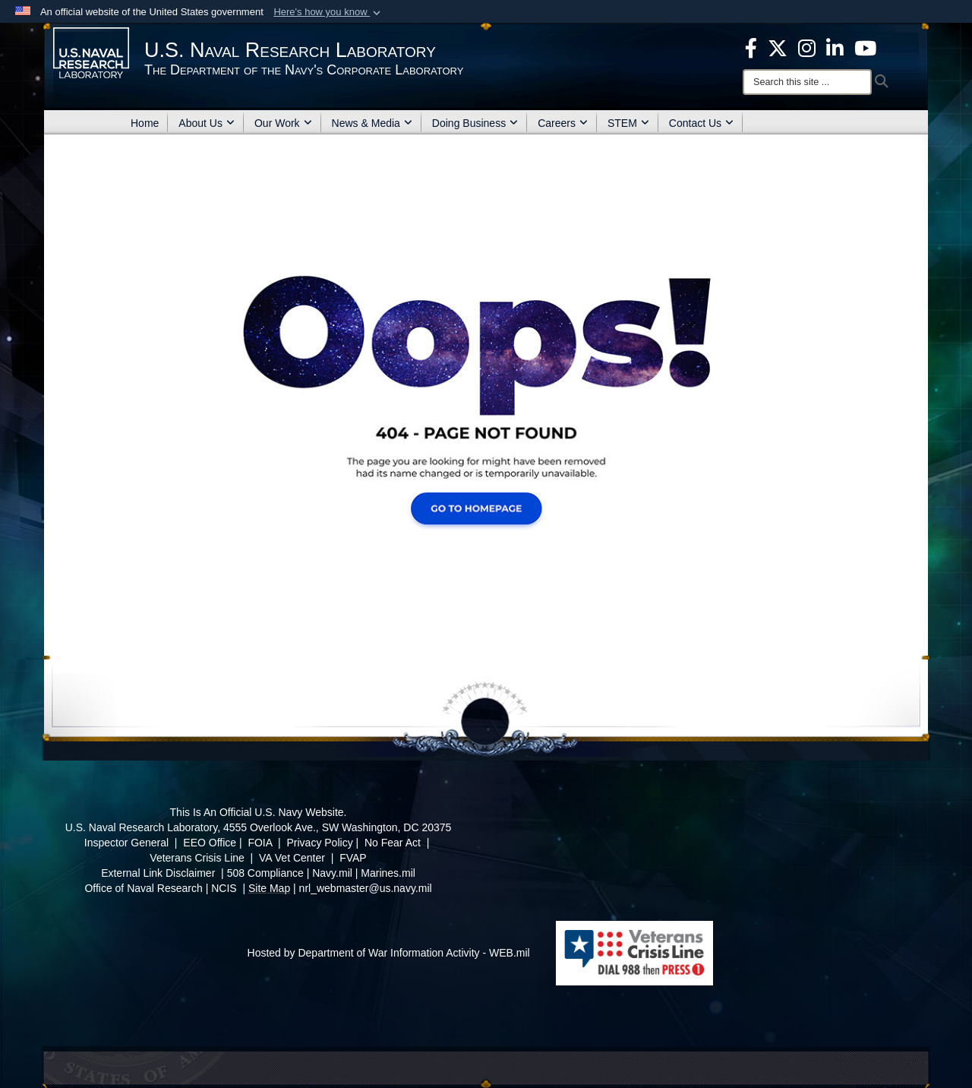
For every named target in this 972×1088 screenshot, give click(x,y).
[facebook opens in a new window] (751, 47)
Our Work (283, 123)
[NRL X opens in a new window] (777, 47)
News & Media (372, 123)
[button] (328, 12)
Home (145, 123)
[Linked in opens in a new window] (835, 47)
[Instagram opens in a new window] (807, 47)
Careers (563, 123)
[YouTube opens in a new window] (865, 47)
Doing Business (475, 123)
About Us (206, 123)
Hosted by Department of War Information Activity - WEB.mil (389, 953)
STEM (628, 123)
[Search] (807, 82)
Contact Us (701, 123)
